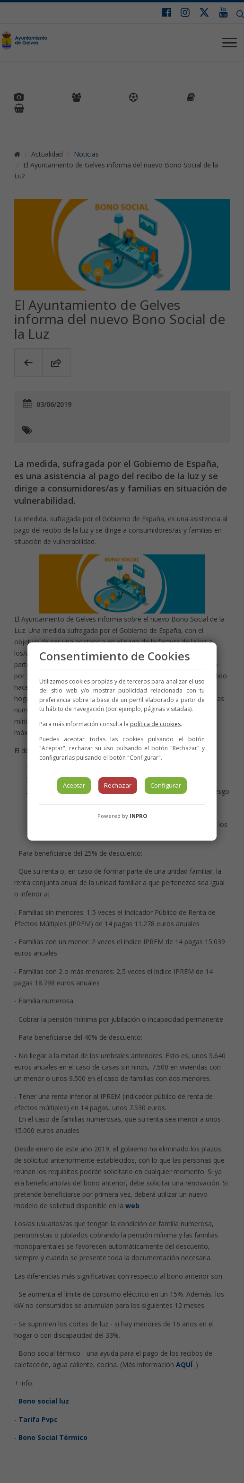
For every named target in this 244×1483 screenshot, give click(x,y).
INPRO (138, 815)
